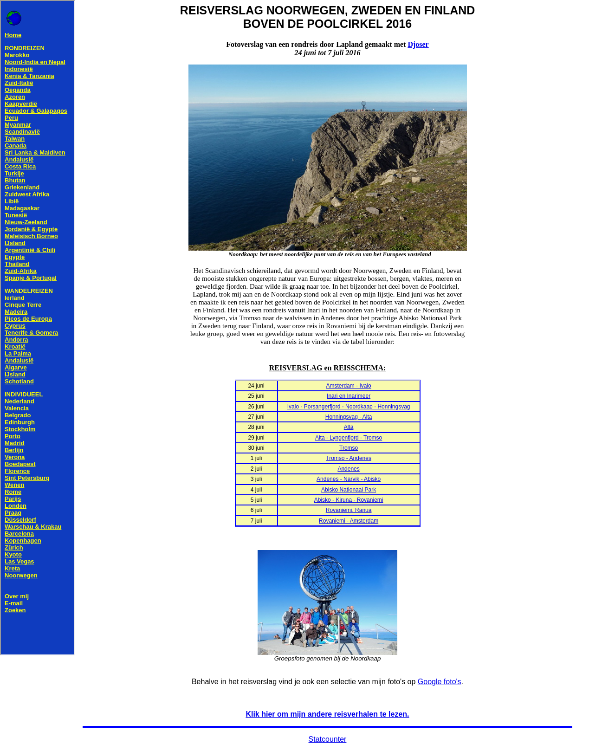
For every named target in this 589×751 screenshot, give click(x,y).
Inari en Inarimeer (348, 396)
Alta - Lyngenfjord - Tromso (348, 437)
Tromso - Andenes (348, 458)
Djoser (418, 44)
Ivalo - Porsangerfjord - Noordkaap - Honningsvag (348, 406)
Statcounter (328, 739)
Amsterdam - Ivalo (348, 385)
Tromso (348, 448)
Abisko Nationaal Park (348, 489)
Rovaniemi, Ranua (349, 510)
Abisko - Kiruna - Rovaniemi (348, 500)
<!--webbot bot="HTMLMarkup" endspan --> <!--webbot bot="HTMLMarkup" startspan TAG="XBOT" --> (37, 327)
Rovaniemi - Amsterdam (348, 521)
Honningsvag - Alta (348, 417)
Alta (349, 427)
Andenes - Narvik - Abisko (349, 479)
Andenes (348, 469)
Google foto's (439, 682)
